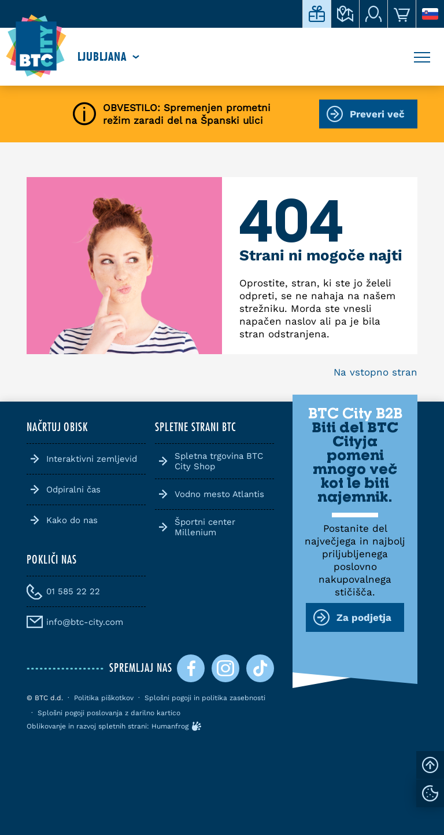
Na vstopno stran (375, 372)
